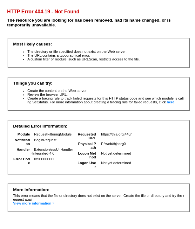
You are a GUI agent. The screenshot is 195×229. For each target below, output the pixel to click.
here (170, 102)
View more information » (33, 203)
